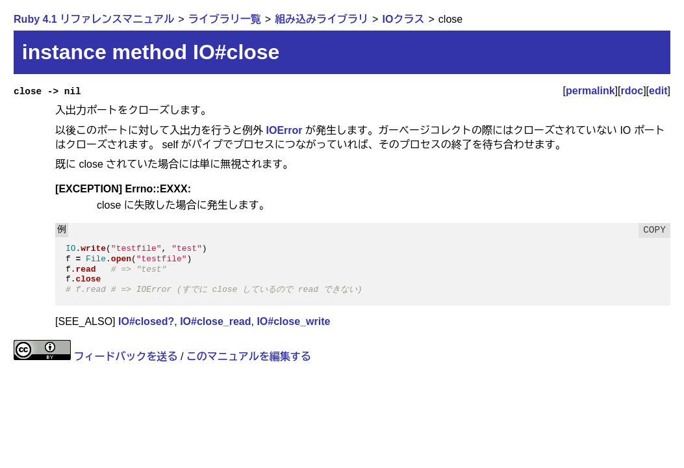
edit (658, 90)
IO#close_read (215, 321)
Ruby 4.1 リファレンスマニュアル (94, 19)
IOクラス (404, 19)
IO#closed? (146, 321)
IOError (284, 130)
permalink (590, 90)
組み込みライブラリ (321, 19)
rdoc (631, 90)
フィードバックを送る (126, 356)
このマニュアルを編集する (248, 356)
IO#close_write (293, 321)
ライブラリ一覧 (224, 19)
